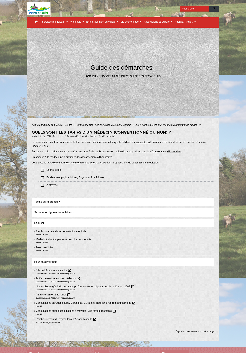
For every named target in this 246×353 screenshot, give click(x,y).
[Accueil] (38, 9)
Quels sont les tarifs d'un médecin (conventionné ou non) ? (168, 125)
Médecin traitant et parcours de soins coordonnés (63, 239)
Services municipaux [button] (54, 21)
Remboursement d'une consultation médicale (61, 231)
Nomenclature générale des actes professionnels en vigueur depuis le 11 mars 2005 (85, 286)
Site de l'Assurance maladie (53, 270)
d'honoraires (174, 151)
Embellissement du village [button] (101, 21)
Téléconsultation (45, 247)
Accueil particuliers (42, 125)
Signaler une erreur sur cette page (195, 331)
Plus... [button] (190, 21)
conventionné (143, 142)
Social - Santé (64, 125)
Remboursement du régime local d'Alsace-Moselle (66, 319)
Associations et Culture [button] (157, 21)
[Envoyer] (214, 9)
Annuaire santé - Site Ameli (53, 294)
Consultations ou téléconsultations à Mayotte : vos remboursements (76, 311)
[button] (36, 22)
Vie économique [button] (130, 21)
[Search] (194, 9)
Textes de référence (46, 201)
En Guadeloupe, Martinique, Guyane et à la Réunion (73, 178)
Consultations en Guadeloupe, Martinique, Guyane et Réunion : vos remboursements (86, 302)
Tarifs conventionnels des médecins (58, 278)
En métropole (51, 170)
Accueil (91, 76)
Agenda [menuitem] (179, 21)
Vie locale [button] (76, 21)
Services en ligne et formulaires (53, 212)
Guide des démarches (145, 76)
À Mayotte (49, 185)
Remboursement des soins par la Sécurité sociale (104, 125)
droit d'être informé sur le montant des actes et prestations (79, 162)
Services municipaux (113, 76)
